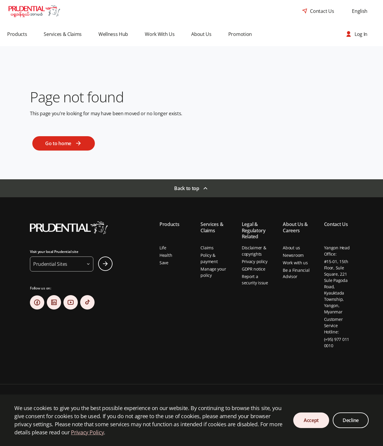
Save (163, 263)
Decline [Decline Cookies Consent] (351, 420)
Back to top (186, 188)
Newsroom (293, 255)
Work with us (295, 263)
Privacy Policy (87, 432)
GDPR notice (253, 269)
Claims (206, 248)
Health (165, 255)
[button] (21, 34)
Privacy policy (255, 261)
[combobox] (360, 11)
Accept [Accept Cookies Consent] (311, 420)
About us (291, 248)
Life (162, 248)
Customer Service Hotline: (333, 325)
